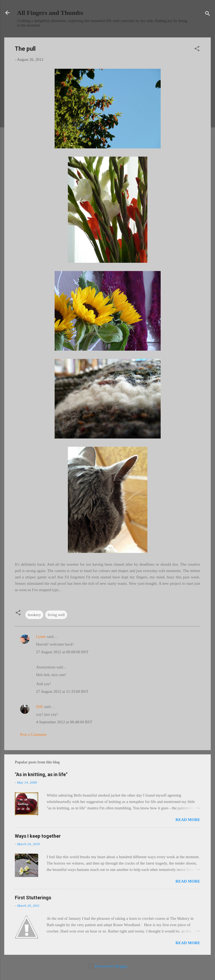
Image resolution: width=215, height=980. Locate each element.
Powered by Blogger (107, 966)
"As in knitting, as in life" (41, 774)
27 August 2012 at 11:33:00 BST (62, 691)
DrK (39, 706)
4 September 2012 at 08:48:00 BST (64, 722)
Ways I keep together (38, 836)
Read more (187, 820)
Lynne (41, 636)
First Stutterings (33, 897)
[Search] (207, 14)
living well (56, 615)
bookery (34, 615)
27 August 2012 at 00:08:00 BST (62, 652)
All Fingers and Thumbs (50, 12)
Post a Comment (33, 734)
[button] (197, 49)
